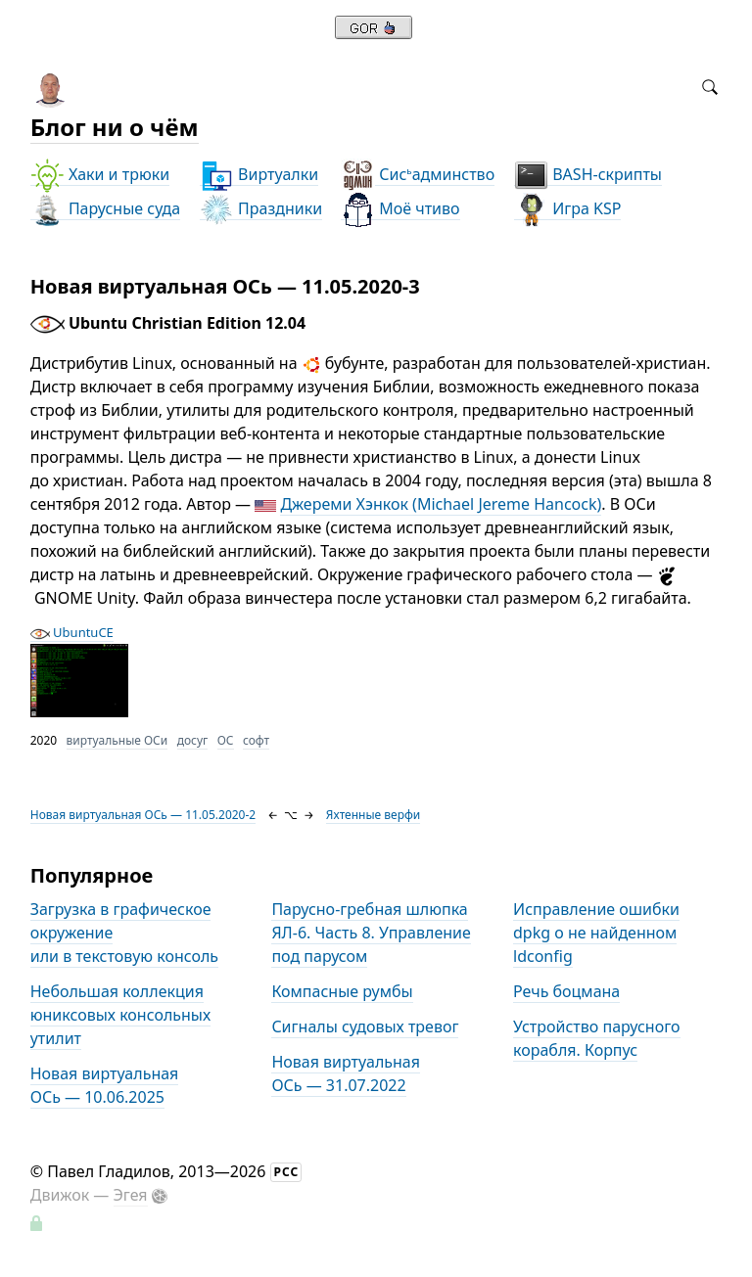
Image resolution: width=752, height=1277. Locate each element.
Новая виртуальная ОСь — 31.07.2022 (345, 1073)
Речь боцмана (566, 991)
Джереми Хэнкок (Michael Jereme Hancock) (440, 504)
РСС (287, 1171)
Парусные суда (105, 209)
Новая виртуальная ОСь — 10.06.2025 (104, 1085)
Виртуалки (259, 174)
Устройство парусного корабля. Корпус (596, 1038)
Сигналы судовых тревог (364, 1026)
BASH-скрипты (588, 174)
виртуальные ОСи (117, 740)
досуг (193, 740)
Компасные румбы (341, 991)
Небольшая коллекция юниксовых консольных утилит (120, 1015)
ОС (225, 740)
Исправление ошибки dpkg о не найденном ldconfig (596, 932)
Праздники (261, 209)
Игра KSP (567, 209)
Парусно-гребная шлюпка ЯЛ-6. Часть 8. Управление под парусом (370, 932)
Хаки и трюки (99, 174)
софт (256, 740)
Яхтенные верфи (373, 814)
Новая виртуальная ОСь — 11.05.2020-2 (143, 814)
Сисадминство (417, 174)
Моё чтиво (400, 209)
